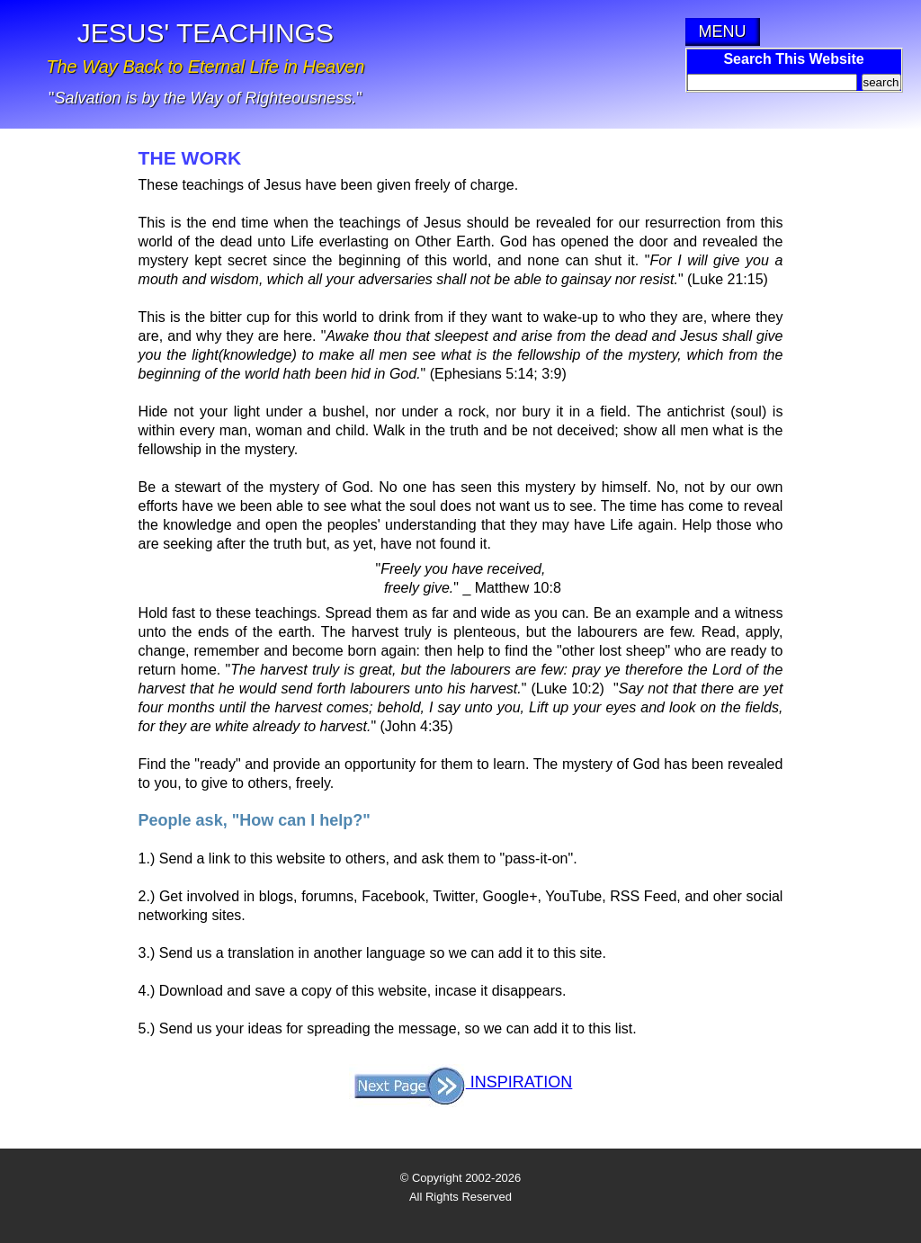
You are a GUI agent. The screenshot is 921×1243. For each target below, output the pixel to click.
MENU (723, 31)
